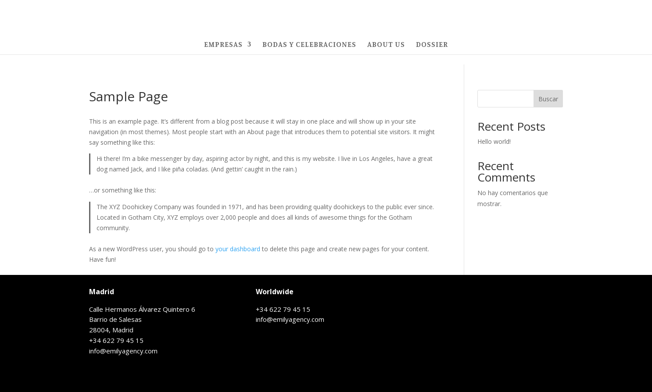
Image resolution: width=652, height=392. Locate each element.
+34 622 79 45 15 (116, 340)
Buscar (548, 99)
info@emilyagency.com (123, 350)
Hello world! (494, 141)
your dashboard (237, 249)
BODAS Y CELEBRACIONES (309, 45)
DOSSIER (432, 45)
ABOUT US (386, 45)
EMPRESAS (223, 45)
